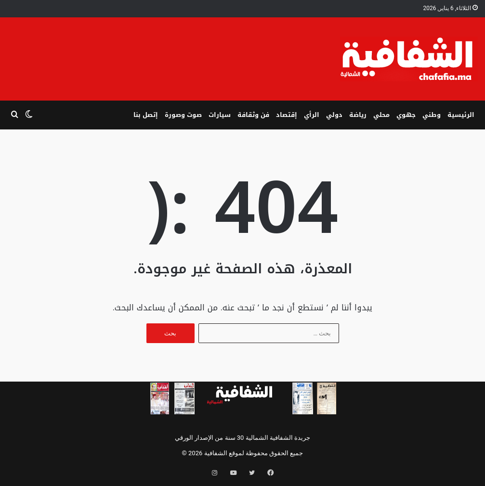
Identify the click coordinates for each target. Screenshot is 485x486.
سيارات (220, 115)
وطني (431, 115)
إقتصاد (286, 115)
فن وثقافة (253, 115)
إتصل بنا (145, 115)
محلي (381, 115)
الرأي (311, 115)
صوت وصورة (183, 115)
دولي (334, 115)
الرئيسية (460, 115)
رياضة (358, 115)
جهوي (406, 115)
